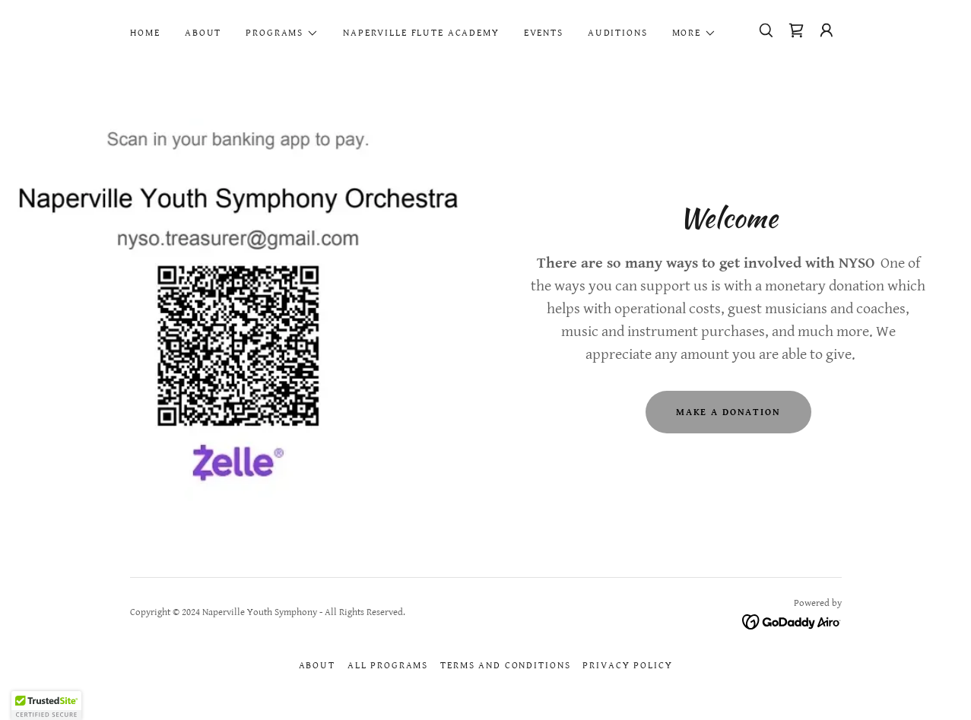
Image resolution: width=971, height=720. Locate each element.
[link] (796, 30)
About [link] (203, 33)
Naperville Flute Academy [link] (421, 33)
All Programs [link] (387, 665)
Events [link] (543, 33)
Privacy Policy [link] (627, 665)
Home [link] (145, 33)
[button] (282, 33)
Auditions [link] (618, 33)
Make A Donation (728, 412)
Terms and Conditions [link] (505, 665)
